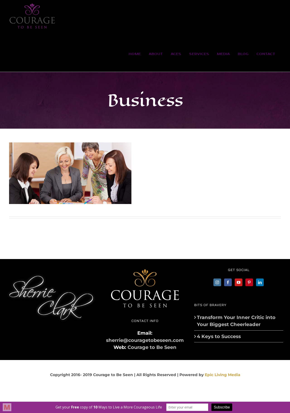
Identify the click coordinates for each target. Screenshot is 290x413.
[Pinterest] (249, 282)
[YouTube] (238, 282)
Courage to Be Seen (152, 347)
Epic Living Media (222, 374)
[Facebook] (228, 282)
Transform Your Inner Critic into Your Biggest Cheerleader (236, 321)
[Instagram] (217, 282)
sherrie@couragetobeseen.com (145, 340)
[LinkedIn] (260, 282)
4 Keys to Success (219, 336)
